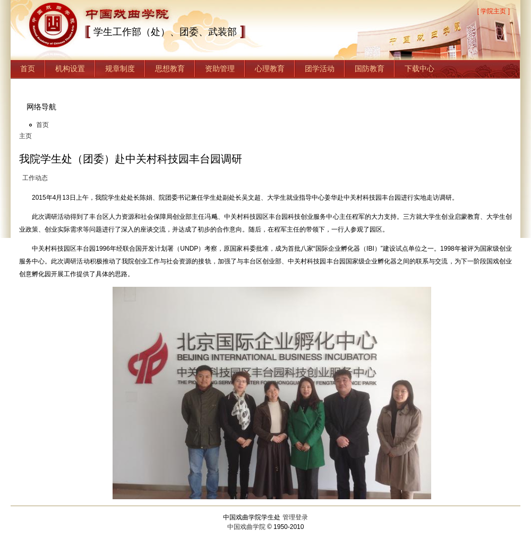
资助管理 (220, 68)
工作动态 (35, 178)
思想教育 (170, 68)
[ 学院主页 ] (493, 11)
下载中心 (419, 68)
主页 (25, 136)
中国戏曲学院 (246, 527)
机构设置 (70, 68)
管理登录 (295, 517)
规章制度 (120, 68)
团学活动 (320, 68)
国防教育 (369, 68)
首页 (27, 68)
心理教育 (270, 68)
